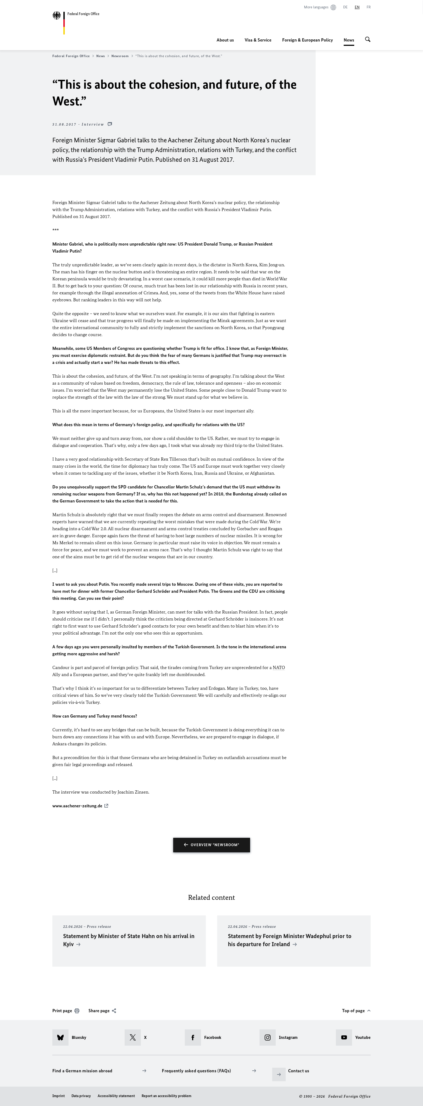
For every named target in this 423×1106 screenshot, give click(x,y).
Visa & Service (258, 40)
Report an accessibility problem (166, 1095)
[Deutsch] (345, 7)
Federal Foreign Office (73, 56)
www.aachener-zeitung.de (77, 805)
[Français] (369, 7)
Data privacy (81, 1095)
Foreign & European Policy (307, 40)
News (349, 40)
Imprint (58, 1095)
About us (225, 40)
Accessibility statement (116, 1095)
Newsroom (122, 56)
